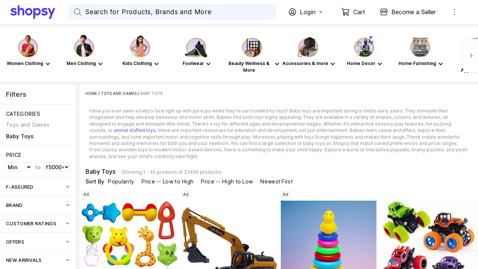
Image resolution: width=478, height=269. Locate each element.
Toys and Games (119, 93)
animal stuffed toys (135, 130)
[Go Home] (39, 11)
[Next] (470, 55)
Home (91, 93)
